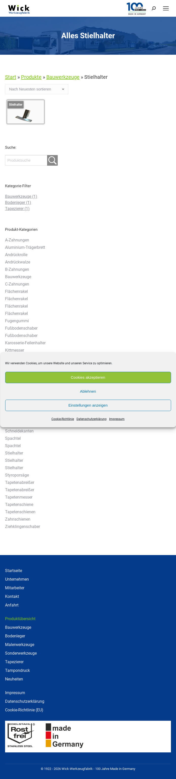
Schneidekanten (19, 431)
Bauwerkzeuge (21, 196)
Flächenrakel (16, 291)
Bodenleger (18, 202)
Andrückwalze (17, 262)
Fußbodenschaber (21, 328)
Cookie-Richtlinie (62, 419)
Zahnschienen (17, 519)
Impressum (117, 419)
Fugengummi (17, 320)
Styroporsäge (17, 475)
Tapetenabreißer (19, 482)
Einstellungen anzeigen (88, 405)
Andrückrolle (16, 254)
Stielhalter (14, 453)
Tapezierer (17, 208)
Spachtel (13, 438)
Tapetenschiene (19, 504)
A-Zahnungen (17, 240)
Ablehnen (88, 391)
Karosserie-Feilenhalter (25, 342)
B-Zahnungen (17, 269)
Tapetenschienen (20, 511)
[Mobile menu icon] (166, 8)
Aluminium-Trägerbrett (25, 247)
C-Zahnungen (17, 284)
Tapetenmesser (18, 497)
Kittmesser (14, 350)
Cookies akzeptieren (88, 377)
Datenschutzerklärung (91, 419)
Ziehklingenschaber (22, 526)
